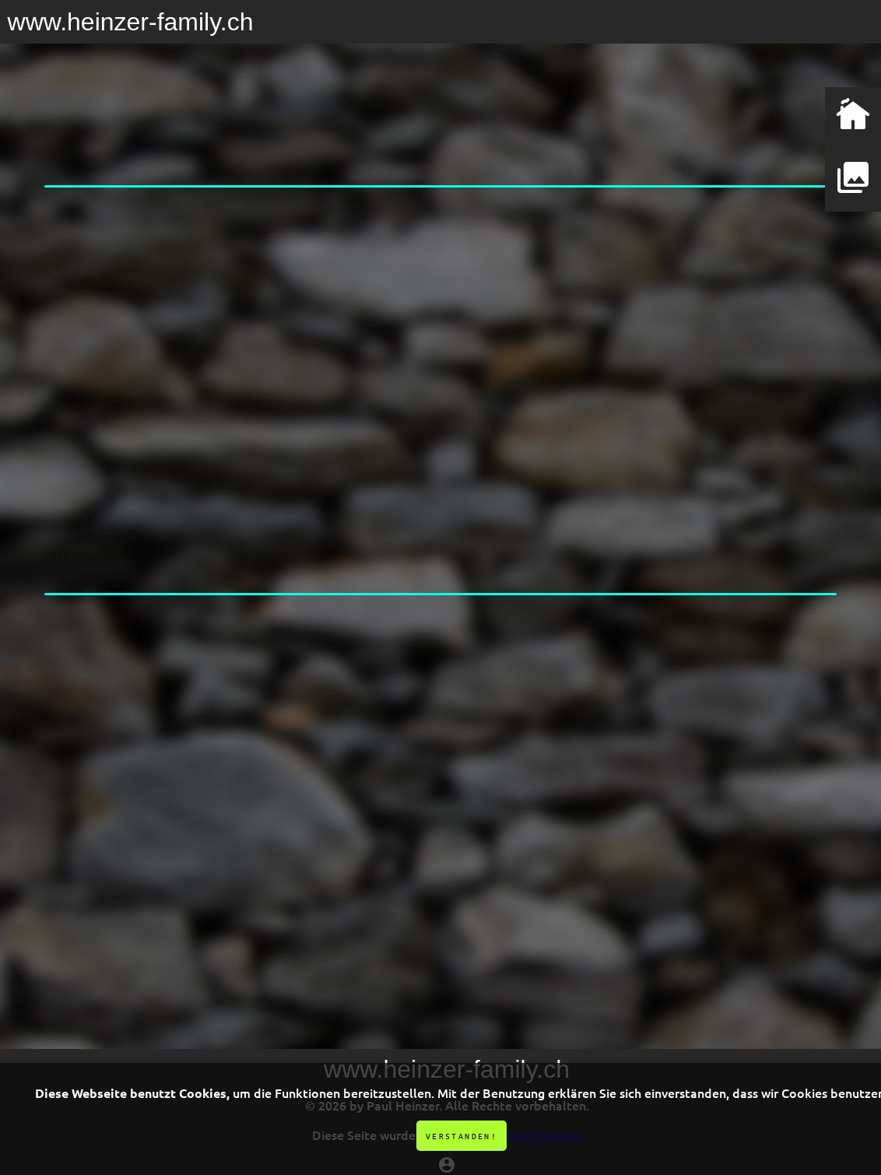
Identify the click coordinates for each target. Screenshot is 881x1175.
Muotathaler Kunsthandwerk (106, 418)
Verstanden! (461, 1136)
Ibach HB (51, 471)
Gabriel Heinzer (74, 524)
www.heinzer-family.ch (131, 22)
